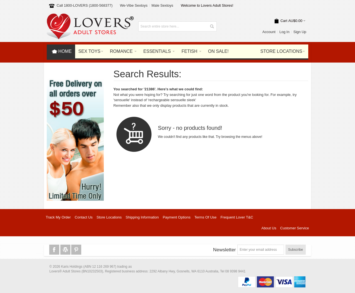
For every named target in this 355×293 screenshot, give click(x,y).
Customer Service (294, 228)
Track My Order (58, 217)
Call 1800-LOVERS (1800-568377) (85, 5)
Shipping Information (142, 217)
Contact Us (84, 217)
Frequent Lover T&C (236, 217)
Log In (284, 32)
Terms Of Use (205, 217)
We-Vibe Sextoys (133, 5)
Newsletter (224, 249)
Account (268, 32)
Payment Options (177, 217)
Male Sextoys (162, 5)
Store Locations (109, 217)
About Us (268, 228)
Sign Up (300, 32)
